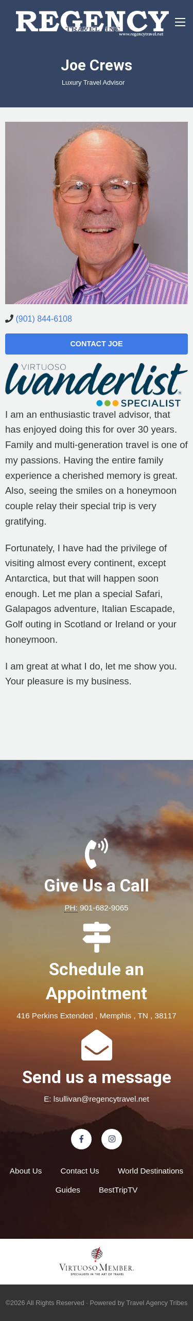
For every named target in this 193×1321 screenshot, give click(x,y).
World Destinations (150, 1170)
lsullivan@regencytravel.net (101, 1098)
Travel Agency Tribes (156, 1303)
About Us (26, 1170)
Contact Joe (96, 344)
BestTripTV (118, 1189)
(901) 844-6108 (43, 318)
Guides (68, 1189)
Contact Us (80, 1170)
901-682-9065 (104, 907)
